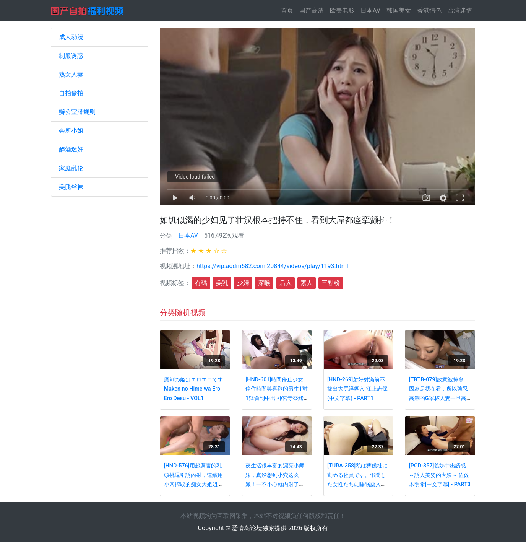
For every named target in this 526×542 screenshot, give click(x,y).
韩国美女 (398, 10)
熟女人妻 (71, 74)
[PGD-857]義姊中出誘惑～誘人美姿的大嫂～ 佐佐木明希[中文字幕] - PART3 (440, 475)
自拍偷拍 (71, 93)
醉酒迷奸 (71, 149)
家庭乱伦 (71, 168)
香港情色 (429, 10)
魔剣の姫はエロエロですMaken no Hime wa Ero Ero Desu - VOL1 (193, 389)
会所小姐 (71, 130)
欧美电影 (342, 10)
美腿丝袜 (71, 186)
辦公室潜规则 (77, 112)
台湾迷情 (460, 10)
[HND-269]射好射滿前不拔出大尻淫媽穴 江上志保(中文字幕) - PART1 (357, 389)
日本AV (370, 10)
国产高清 (311, 10)
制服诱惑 (71, 55)
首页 (288, 10)
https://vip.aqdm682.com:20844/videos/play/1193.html (272, 266)
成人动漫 (71, 37)
